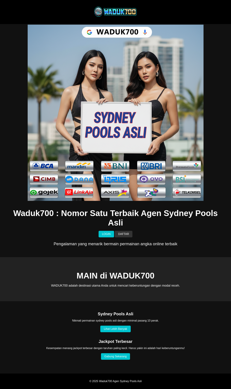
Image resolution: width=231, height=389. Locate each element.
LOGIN (106, 234)
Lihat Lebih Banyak (115, 328)
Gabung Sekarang (115, 356)
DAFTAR (123, 234)
